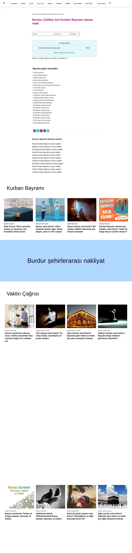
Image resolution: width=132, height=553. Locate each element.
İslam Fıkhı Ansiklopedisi (111, 500)
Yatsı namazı (70, 506)
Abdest (23, 3)
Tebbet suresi (52, 516)
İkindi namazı (70, 500)
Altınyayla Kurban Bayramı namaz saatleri (47, 149)
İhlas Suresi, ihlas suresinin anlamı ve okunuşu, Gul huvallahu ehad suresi (17, 229)
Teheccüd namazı (91, 506)
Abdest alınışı (14, 493)
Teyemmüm (14, 500)
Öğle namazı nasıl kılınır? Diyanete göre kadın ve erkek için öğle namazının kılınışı (112, 379)
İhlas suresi (51, 519)
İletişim (106, 509)
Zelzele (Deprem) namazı (93, 535)
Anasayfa (14, 3)
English (106, 503)
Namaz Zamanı (116, 549)
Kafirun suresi (52, 509)
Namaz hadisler (15, 503)
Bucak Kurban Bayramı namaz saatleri (46, 152)
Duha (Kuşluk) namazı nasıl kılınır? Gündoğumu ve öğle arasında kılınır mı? (80, 379)
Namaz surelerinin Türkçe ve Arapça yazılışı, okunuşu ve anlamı (18, 379)
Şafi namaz (32, 503)
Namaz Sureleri (9, 224)
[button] (14, 3)
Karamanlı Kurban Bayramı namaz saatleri (47, 163)
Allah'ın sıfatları (15, 513)
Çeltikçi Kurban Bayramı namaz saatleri (46, 158)
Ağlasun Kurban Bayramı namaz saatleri (47, 147)
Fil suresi (50, 497)
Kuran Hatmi (101, 3)
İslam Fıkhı (89, 3)
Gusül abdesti (15, 497)
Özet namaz (32, 500)
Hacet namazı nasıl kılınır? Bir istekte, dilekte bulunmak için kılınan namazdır (81, 229)
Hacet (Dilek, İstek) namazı (93, 519)
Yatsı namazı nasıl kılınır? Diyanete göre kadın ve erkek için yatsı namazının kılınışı (81, 335)
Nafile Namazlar (72, 224)
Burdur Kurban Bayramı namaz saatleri (46, 144)
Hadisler (59, 3)
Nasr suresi (51, 513)
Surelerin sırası (15, 509)
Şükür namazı (90, 493)
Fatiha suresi (51, 493)
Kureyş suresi (52, 500)
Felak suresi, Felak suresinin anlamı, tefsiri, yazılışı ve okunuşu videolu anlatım (111, 423)
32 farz (13, 516)
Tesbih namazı (90, 503)
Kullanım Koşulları (90, 549)
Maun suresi (51, 503)
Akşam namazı (71, 503)
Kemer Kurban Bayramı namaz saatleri (46, 166)
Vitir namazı (70, 509)
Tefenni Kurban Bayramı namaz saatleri (46, 169)
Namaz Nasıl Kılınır (42, 330)
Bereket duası (15, 519)
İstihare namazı (90, 500)
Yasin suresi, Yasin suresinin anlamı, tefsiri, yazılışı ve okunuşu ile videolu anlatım (49, 423)
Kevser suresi (52, 506)
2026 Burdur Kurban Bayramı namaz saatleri (48, 14)
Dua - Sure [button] (40, 3)
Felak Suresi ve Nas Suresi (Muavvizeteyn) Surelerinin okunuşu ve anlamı (80, 423)
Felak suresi (51, 522)
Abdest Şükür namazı (92, 522)
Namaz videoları (34, 506)
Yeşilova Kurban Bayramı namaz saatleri (47, 172)
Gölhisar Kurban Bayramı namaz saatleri (47, 161)
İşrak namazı (89, 497)
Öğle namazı (70, 497)
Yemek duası (14, 522)
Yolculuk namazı (90, 529)
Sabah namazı (71, 493)
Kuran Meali (78, 3)
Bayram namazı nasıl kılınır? (64, 53)
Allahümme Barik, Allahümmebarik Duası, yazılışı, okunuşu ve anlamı (49, 379)
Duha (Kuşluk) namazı (92, 509)
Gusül (31, 3)
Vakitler (67, 3)
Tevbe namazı (90, 516)
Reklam (106, 506)
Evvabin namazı (90, 513)
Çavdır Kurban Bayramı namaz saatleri (46, 155)
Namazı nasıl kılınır (42, 224)
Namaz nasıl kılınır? (35, 493)
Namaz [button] (50, 3)
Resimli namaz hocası (35, 497)
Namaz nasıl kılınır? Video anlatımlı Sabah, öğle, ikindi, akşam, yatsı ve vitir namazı (49, 229)
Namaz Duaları (41, 374)
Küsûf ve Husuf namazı (92, 532)
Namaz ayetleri (15, 506)
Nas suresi (51, 525)
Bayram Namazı (104, 224)
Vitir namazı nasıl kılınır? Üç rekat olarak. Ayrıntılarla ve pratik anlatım (49, 335)
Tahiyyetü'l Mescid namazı (93, 525)
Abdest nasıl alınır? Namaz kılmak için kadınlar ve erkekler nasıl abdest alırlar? (18, 423)
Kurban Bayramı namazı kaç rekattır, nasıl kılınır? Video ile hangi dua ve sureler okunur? (113, 229)
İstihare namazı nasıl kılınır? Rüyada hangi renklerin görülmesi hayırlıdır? (111, 335)
